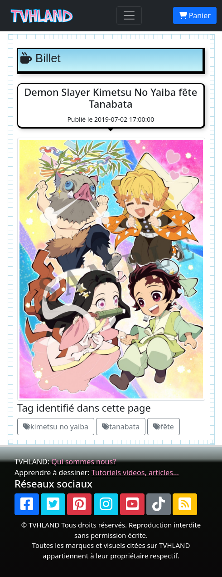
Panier (195, 15)
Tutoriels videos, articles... (135, 473)
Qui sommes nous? (83, 462)
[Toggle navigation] (129, 15)
